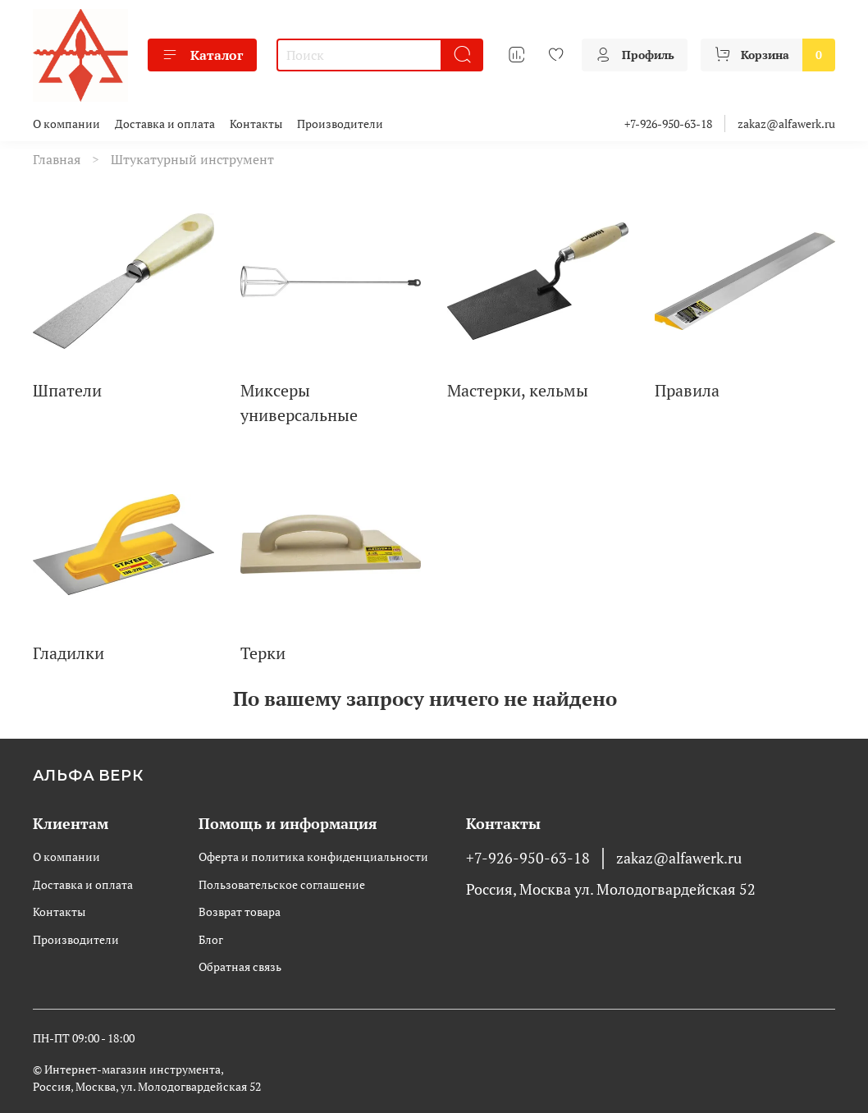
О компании (66, 123)
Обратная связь (240, 966)
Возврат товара (240, 911)
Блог (211, 939)
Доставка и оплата (165, 123)
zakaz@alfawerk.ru (786, 123)
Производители (340, 123)
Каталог (202, 55)
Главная (56, 159)
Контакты (256, 123)
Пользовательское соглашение (282, 884)
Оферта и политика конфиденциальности (313, 856)
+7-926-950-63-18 (668, 123)
